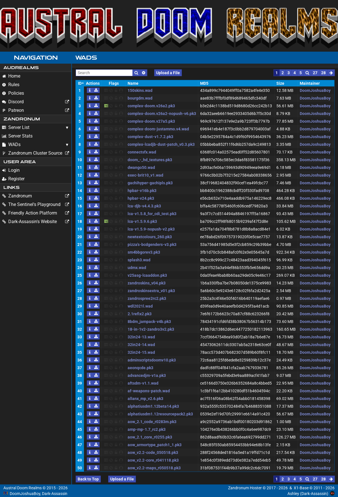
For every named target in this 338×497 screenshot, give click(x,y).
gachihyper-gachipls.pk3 (150, 183)
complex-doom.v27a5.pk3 (151, 121)
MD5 (204, 83)
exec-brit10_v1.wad (145, 175)
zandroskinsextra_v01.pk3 (151, 290)
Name (133, 83)
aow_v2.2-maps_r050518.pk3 (154, 468)
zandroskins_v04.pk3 (147, 283)
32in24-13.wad (141, 337)
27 (315, 72)
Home (11, 76)
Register (13, 178)
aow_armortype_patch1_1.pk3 (155, 445)
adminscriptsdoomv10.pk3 (152, 360)
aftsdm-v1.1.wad (143, 383)
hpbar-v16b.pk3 (142, 190)
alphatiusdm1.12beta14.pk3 (153, 406)
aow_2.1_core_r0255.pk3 (150, 437)
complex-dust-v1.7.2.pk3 (150, 136)
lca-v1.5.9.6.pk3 (142, 221)
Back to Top (88, 479)
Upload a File (168, 72)
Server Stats (17, 136)
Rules (10, 84)
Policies (13, 93)
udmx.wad (137, 267)
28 (323, 72)
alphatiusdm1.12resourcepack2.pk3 (160, 414)
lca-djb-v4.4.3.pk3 (144, 206)
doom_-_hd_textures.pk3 (150, 159)
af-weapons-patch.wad (149, 391)
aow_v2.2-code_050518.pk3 (153, 452)
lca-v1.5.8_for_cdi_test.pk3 (152, 213)
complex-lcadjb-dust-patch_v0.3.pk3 (161, 144)
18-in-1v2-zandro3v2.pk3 (151, 329)
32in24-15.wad (141, 352)
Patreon (36, 110)
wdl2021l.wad (140, 306)
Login (11, 170)
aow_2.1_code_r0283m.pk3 (152, 421)
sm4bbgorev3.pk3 (144, 252)
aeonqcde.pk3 (140, 367)
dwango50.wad (141, 167)
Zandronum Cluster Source (36, 153)
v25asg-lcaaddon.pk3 (147, 275)
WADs (11, 144)
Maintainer (310, 83)
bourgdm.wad (140, 98)
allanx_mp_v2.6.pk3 (145, 398)
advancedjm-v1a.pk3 (147, 375)
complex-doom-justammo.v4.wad (158, 129)
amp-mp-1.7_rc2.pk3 (147, 429)
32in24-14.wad (141, 344)
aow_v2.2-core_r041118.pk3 (153, 460)
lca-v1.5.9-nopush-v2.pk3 (151, 229)
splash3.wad (139, 260)
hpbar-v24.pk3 (141, 198)
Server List (15, 127)
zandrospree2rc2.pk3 (147, 298)
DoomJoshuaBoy (315, 90)
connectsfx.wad (142, 152)
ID (80, 83)
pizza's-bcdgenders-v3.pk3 (152, 244)
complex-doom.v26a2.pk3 (151, 106)
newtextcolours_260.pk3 (150, 237)
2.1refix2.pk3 (140, 314)
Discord (36, 102)
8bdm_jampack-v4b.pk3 (149, 321)
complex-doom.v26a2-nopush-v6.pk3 (162, 113)
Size (280, 83)
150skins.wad (140, 90)
